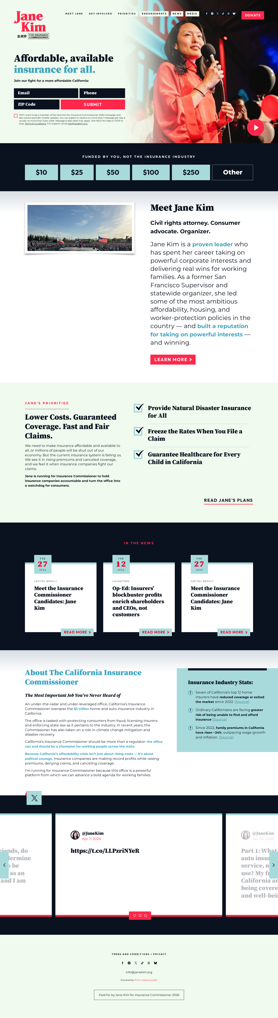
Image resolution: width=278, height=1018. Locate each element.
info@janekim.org (77, 123)
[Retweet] (145, 915)
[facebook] (206, 13)
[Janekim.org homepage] (31, 25)
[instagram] (212, 13)
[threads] (228, 13)
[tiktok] (223, 13)
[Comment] (140, 915)
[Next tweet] (273, 865)
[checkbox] (16, 116)
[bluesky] (234, 13)
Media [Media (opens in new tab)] (192, 13)
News (177, 13)
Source (242, 702)
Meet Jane (74, 13)
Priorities (127, 13)
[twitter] (217, 13)
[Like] (134, 915)
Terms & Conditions (35, 123)
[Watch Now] (255, 127)
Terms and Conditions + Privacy (139, 954)
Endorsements (154, 13)
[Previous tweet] (4, 865)
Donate (253, 15)
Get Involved (100, 13)
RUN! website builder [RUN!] (145, 980)
